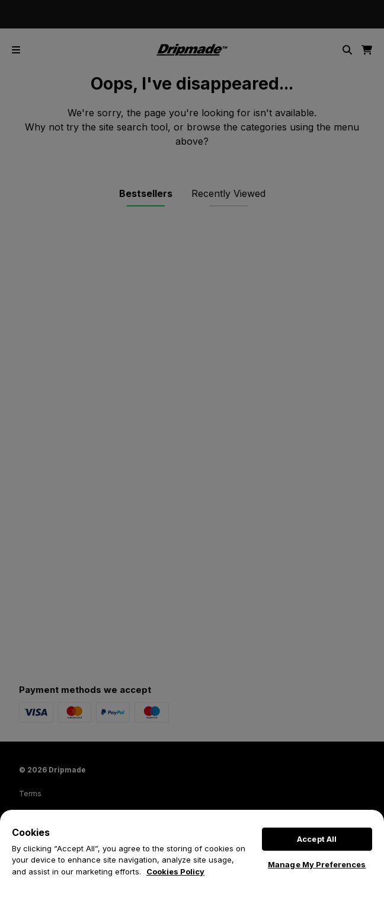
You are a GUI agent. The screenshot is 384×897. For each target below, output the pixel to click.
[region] (192, 853)
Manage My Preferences (317, 864)
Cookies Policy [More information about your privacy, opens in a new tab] (175, 871)
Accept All (317, 839)
